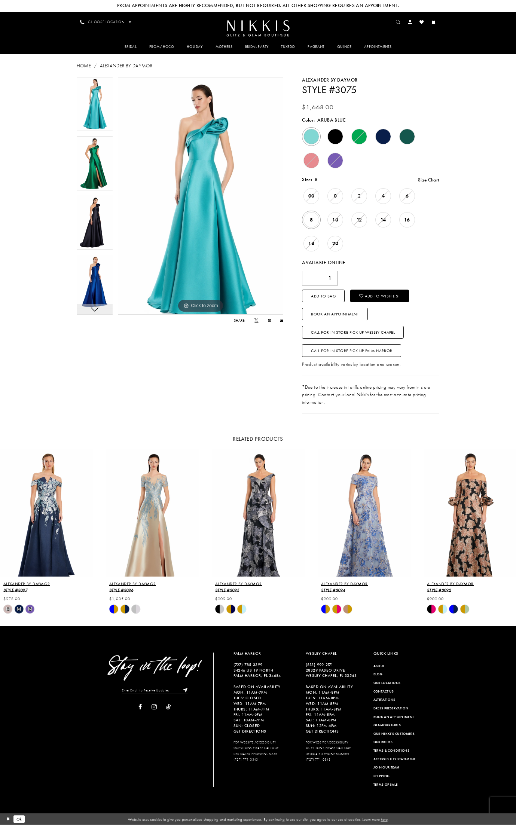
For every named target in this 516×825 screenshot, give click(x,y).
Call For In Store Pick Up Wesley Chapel (353, 332)
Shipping (381, 776)
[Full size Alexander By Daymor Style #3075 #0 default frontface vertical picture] (200, 196)
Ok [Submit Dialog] (19, 819)
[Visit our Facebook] (140, 707)
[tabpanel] (95, 104)
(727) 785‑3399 (248, 664)
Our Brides (383, 742)
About (379, 666)
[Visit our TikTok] (168, 707)
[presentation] (46, 513)
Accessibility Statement (394, 759)
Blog (377, 674)
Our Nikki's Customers (394, 733)
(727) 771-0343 (245, 759)
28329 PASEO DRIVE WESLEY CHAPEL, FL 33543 (331, 672)
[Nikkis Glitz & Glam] (258, 28)
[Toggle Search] (398, 22)
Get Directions (249, 731)
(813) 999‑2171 (319, 664)
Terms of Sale (385, 784)
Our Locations (387, 683)
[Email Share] (281, 321)
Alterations (384, 699)
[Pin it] (269, 321)
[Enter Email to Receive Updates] (155, 690)
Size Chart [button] (428, 180)
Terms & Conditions (391, 750)
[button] (410, 22)
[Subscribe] (184, 690)
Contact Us (383, 691)
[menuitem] (258, 28)
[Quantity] (320, 278)
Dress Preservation (390, 708)
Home (84, 65)
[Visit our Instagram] (154, 707)
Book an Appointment (335, 314)
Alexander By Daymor (126, 65)
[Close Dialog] (7, 819)
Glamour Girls (387, 725)
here (384, 819)
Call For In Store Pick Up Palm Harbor (351, 350)
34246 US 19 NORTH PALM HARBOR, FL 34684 (257, 672)
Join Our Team (386, 767)
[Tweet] (256, 321)
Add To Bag (323, 296)
